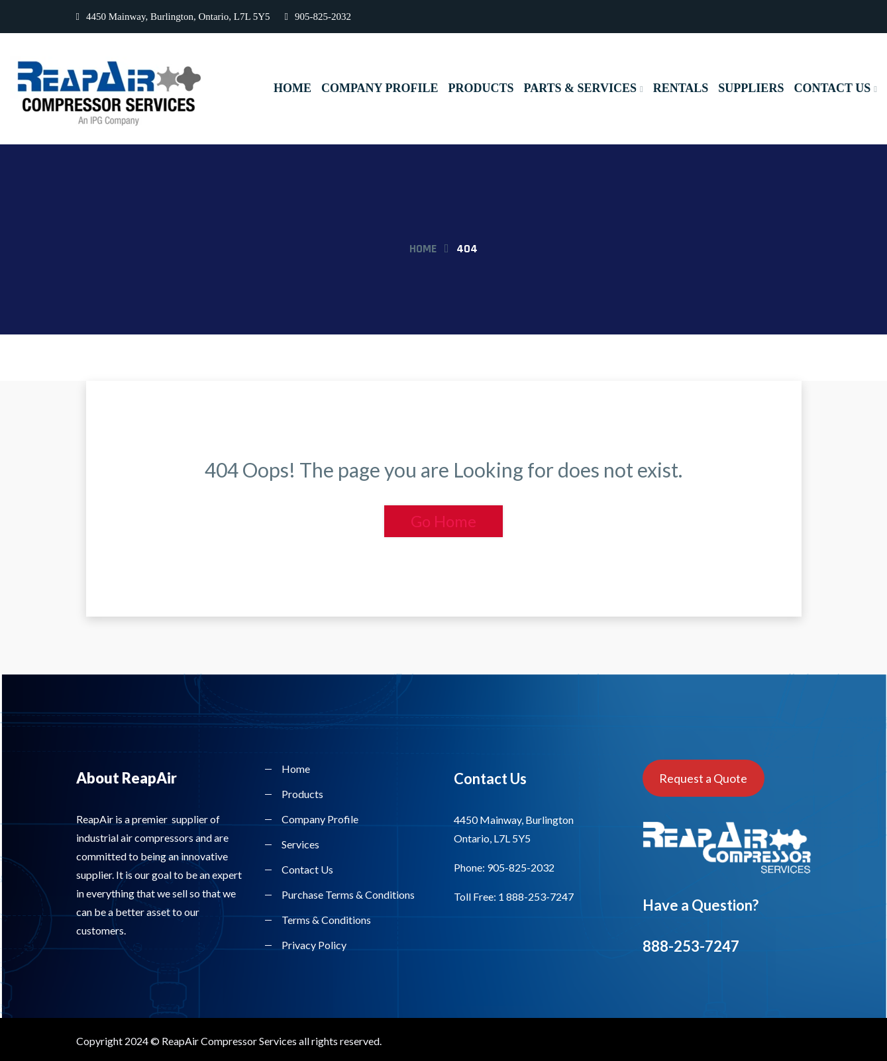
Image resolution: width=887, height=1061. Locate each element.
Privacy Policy (314, 944)
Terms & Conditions (326, 919)
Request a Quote (703, 778)
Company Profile (379, 88)
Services (300, 844)
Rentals (681, 88)
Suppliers (751, 88)
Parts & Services (579, 88)
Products (480, 88)
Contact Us (832, 88)
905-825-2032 (318, 16)
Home (292, 88)
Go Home (443, 520)
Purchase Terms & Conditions (348, 894)
